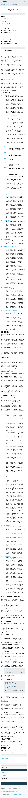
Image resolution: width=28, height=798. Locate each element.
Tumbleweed (8, 4)
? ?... (7, 194)
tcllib (13, 4)
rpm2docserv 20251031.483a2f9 (18, 794)
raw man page (4, 761)
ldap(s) (6, 167)
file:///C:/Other (9, 686)
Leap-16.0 (4, 772)
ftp (5, 146)
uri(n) (2, 10)
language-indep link (5, 758)
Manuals (3, 4)
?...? (8, 246)
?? (10, 95)
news (5, 171)
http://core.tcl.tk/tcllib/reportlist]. (11, 720)
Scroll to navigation (4, 7)
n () (2, 783)
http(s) (6, 152)
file (5, 158)
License (13, 795)
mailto (5, 162)
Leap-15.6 (4, 775)
